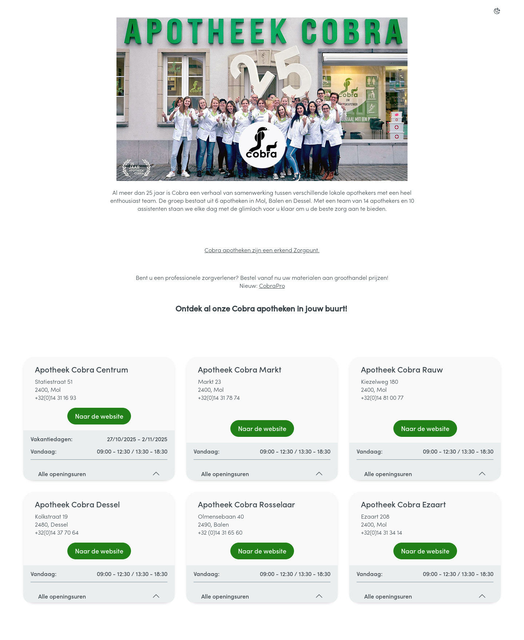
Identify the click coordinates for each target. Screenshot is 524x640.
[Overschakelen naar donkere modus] (497, 11)
